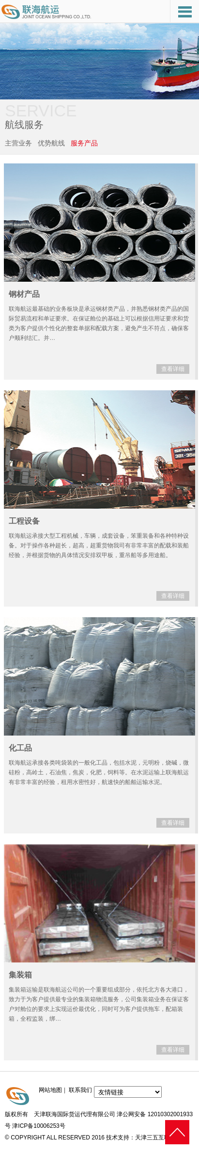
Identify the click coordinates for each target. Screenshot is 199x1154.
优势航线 (51, 143)
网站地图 (50, 1090)
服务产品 (84, 143)
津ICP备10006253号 (38, 1125)
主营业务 (18, 143)
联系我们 (80, 1090)
